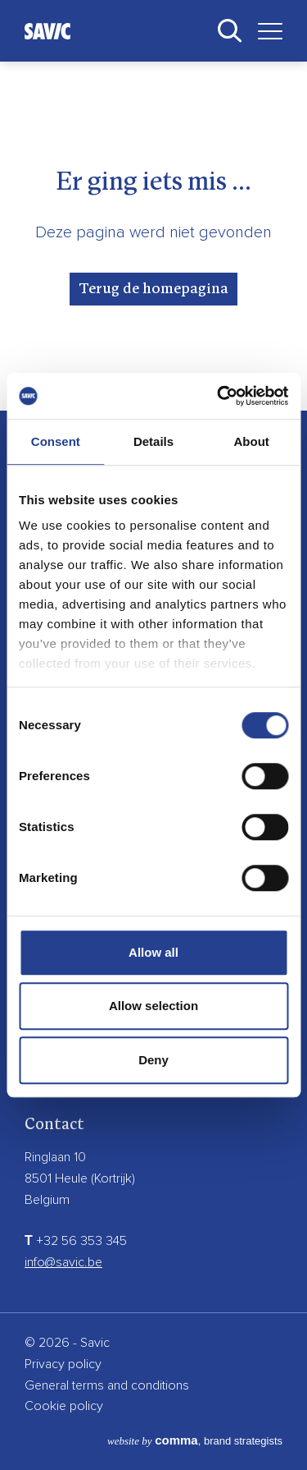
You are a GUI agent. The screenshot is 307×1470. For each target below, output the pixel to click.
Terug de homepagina (153, 289)
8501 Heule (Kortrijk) (80, 1178)
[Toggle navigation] (264, 30)
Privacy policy (63, 1364)
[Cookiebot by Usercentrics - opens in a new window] (218, 396)
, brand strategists (194, 1441)
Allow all (153, 952)
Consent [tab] (55, 441)
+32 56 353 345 (76, 1240)
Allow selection (153, 1006)
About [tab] (251, 441)
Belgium (47, 1199)
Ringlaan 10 (55, 1157)
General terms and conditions (107, 1385)
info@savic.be (63, 1262)
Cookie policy (64, 1406)
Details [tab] (153, 441)
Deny (153, 1060)
